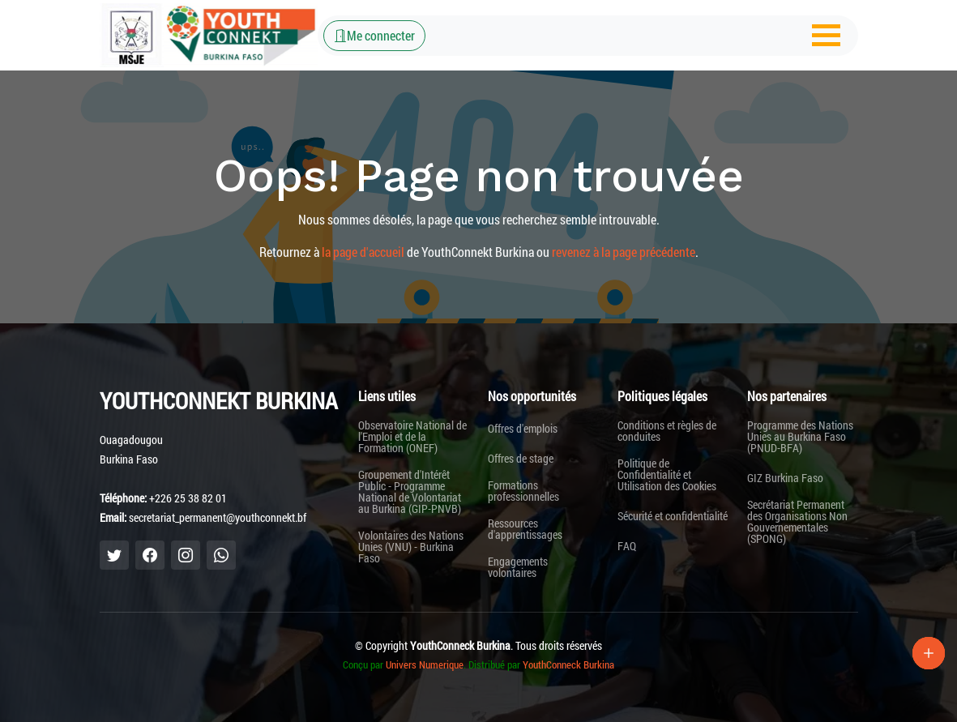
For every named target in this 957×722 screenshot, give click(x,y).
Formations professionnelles (523, 491)
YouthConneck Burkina (568, 664)
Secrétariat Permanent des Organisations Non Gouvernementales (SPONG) (797, 522)
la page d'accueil (363, 251)
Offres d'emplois (523, 428)
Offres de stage (520, 458)
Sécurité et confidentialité (672, 516)
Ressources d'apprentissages (525, 529)
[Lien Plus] (928, 653)
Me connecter (374, 35)
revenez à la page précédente (623, 251)
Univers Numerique (425, 664)
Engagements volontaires (518, 567)
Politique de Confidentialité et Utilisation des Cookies (666, 475)
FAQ (626, 546)
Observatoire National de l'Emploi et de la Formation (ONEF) (412, 437)
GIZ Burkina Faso (785, 478)
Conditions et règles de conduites (666, 431)
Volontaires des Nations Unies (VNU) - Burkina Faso (411, 547)
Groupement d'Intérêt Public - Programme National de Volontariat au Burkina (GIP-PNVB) (409, 492)
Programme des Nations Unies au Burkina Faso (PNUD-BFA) (800, 437)
